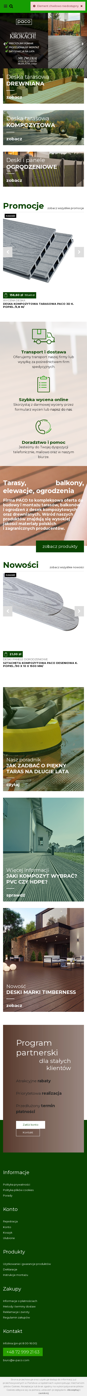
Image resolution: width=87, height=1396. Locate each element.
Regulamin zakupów (16, 1317)
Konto (7, 1227)
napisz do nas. (61, 409)
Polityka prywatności (16, 1184)
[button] (4, 45)
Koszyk (7, 1232)
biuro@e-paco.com (16, 1360)
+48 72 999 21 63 (22, 1351)
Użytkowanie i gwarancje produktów (27, 1264)
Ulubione (9, 1238)
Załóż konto (30, 1124)
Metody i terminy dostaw (19, 1306)
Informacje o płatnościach (20, 1301)
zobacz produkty (59, 546)
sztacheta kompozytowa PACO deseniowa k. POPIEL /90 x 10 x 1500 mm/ (40, 664)
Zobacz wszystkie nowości (67, 567)
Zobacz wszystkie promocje (65, 208)
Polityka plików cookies (18, 1190)
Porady (7, 1195)
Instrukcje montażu (15, 1274)
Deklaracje (10, 1269)
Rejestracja (10, 1221)
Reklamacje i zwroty (16, 1312)
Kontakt (28, 1132)
